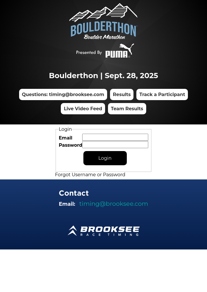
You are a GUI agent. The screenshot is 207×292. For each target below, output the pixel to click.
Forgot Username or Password (90, 174)
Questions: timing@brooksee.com (63, 94)
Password (70, 145)
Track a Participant (162, 94)
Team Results (127, 108)
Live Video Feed (83, 108)
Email (65, 138)
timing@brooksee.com (113, 203)
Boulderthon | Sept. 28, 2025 (103, 75)
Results (122, 94)
